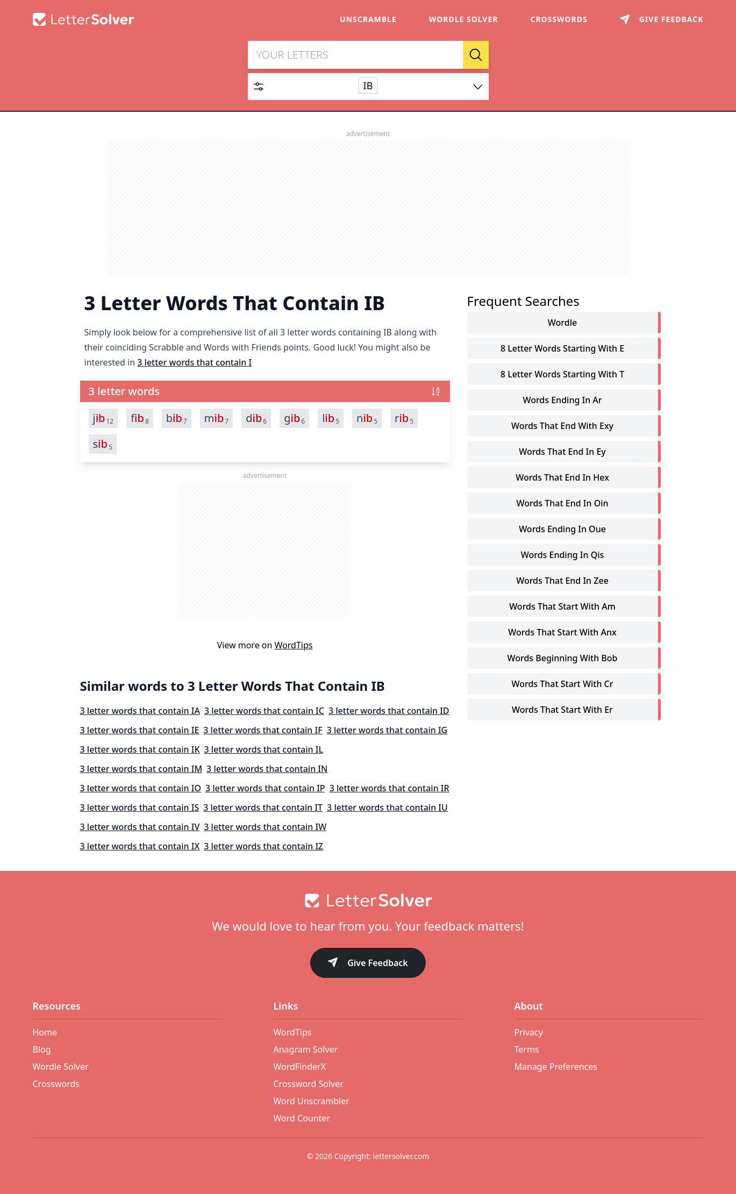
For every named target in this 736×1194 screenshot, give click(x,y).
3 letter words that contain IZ (263, 846)
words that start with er (562, 710)
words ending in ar (562, 400)
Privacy (529, 1032)
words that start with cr (562, 684)
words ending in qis (562, 555)
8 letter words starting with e (562, 348)
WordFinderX (300, 1067)
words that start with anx (562, 632)
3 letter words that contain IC (264, 711)
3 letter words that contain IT (263, 807)
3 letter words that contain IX (140, 846)
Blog (42, 1049)
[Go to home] (368, 900)
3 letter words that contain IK (140, 749)
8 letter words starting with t (562, 374)
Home (45, 1032)
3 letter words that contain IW (265, 827)
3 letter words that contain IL (263, 749)
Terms (527, 1049)
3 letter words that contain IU (387, 807)
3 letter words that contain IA (140, 711)
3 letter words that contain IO (140, 788)
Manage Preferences (556, 1067)
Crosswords (558, 19)
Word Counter (302, 1118)
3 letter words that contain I (194, 362)
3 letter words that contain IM (141, 769)
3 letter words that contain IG (387, 730)
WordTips (294, 645)
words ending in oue (562, 529)
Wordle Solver (463, 19)
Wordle (562, 322)
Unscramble (368, 19)
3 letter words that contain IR (389, 788)
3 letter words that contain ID (388, 711)
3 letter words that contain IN (266, 769)
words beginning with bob (562, 658)
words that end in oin (562, 503)
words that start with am (562, 606)
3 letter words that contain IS (139, 807)
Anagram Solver (306, 1049)
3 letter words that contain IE (139, 730)
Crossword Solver (309, 1084)
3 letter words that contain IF (262, 730)
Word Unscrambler (311, 1101)
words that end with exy (562, 426)
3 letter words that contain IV (140, 827)
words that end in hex (562, 477)
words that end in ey (562, 451)
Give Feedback (368, 963)
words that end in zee (562, 581)
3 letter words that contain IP (265, 788)
